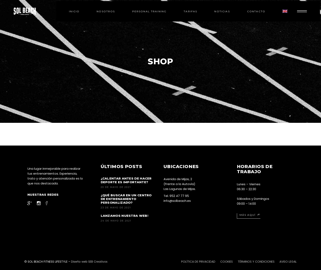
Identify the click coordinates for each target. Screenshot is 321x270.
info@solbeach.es (177, 201)
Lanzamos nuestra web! (124, 216)
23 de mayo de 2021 (116, 207)
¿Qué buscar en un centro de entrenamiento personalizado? (126, 198)
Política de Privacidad (198, 262)
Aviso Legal (288, 262)
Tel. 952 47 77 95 (176, 196)
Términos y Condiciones (256, 262)
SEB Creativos (97, 262)
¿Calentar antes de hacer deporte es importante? (126, 180)
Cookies (226, 262)
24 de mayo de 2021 (116, 220)
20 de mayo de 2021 (116, 187)
